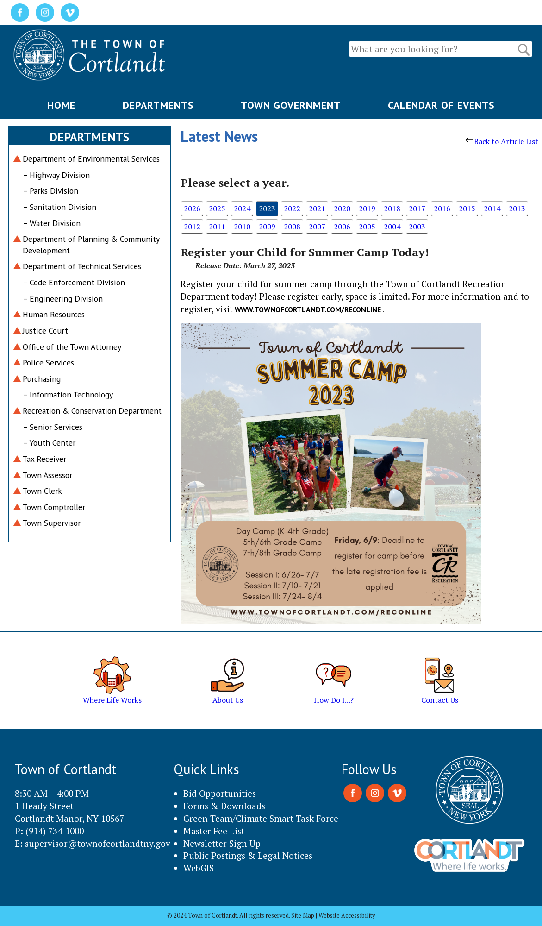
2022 (292, 208)
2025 (217, 208)
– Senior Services (52, 427)
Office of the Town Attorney (72, 346)
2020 (342, 208)
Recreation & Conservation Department (92, 410)
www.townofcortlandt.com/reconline (308, 309)
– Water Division (52, 223)
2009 (267, 226)
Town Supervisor (52, 522)
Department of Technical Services (82, 266)
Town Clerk (42, 490)
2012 (192, 226)
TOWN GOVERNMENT (291, 105)
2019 (367, 208)
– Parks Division (50, 190)
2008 (292, 226)
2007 (317, 226)
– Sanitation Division (59, 207)
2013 (517, 208)
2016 (442, 208)
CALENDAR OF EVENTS (441, 105)
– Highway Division (56, 175)
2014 (492, 208)
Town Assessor (47, 475)
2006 (342, 226)
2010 (242, 226)
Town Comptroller (54, 507)
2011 (217, 226)
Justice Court (45, 330)
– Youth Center (49, 442)
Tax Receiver (44, 459)
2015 (467, 208)
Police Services (48, 362)
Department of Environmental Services (91, 158)
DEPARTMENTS (158, 105)
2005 (367, 226)
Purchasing (42, 378)
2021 (317, 208)
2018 (392, 208)
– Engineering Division (63, 298)
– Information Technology (68, 394)
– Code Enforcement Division (74, 282)
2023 (267, 208)
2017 (417, 208)
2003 (417, 226)
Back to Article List (502, 141)
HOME (61, 105)
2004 (392, 226)
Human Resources (54, 314)
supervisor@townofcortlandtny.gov (97, 843)
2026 (192, 208)
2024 (242, 208)
